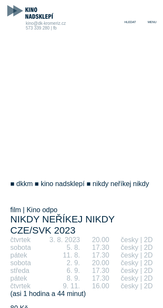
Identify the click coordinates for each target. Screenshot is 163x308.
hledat (130, 22)
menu (152, 22)
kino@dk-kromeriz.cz (46, 23)
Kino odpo (42, 209)
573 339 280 (38, 28)
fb (55, 28)
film (15, 209)
